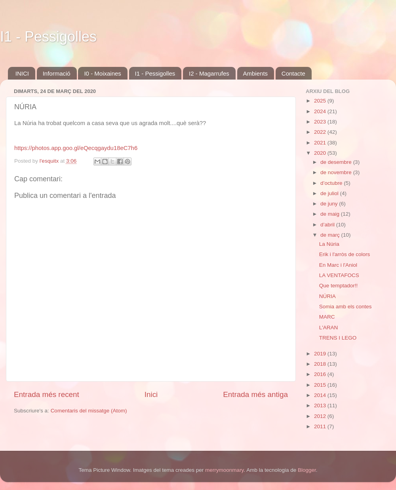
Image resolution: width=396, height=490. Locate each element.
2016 (320, 374)
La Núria (329, 244)
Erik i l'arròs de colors (344, 254)
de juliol (330, 193)
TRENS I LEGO (338, 338)
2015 (320, 385)
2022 (320, 132)
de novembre (336, 172)
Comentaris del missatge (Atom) (89, 411)
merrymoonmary (224, 470)
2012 (320, 416)
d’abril (328, 225)
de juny (329, 204)
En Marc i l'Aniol (338, 265)
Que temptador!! (338, 286)
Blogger (307, 470)
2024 (320, 111)
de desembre (336, 162)
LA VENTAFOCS (339, 275)
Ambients (255, 73)
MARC (327, 317)
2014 (320, 395)
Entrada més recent (46, 394)
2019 (320, 354)
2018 (320, 364)
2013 (320, 405)
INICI (22, 73)
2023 (320, 122)
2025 (320, 101)
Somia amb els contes (345, 307)
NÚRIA (327, 296)
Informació (56, 73)
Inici (151, 394)
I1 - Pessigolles (48, 36)
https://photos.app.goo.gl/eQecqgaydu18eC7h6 (75, 148)
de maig (330, 214)
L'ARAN (328, 327)
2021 (320, 143)
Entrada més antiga (255, 394)
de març (330, 235)
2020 (320, 153)
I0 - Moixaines (102, 73)
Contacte (293, 73)
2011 (320, 426)
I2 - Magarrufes (209, 73)
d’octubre (332, 183)
